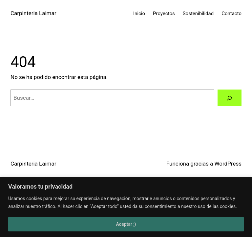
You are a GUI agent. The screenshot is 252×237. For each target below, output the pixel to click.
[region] (126, 207)
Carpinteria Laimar (33, 13)
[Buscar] (230, 98)
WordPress (228, 163)
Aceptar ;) (126, 224)
